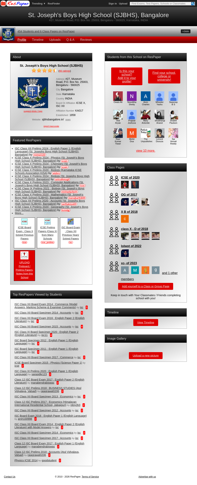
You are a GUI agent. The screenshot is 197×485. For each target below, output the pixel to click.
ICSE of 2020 (130, 177)
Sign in (113, 3)
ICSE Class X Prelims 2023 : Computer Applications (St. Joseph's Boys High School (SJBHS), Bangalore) (49, 184)
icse (16, 365)
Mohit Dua (132, 139)
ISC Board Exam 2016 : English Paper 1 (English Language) (50, 415)
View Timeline (145, 322)
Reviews (86, 39)
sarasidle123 (39, 374)
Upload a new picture (146, 355)
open (68, 119)
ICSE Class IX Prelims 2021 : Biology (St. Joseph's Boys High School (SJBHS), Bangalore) (49, 190)
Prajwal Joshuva (132, 121)
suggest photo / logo (33, 111)
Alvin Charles (145, 102)
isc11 (44, 335)
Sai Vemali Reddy (173, 140)
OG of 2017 (129, 194)
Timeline (37, 39)
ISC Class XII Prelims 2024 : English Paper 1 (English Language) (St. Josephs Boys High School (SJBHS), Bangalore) (48, 151)
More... (19, 213)
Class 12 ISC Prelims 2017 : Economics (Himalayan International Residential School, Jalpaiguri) (45, 403)
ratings (64, 70)
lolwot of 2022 (131, 246)
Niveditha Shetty (132, 102)
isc (81, 307)
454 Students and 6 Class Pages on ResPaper (46, 31)
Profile (22, 39)
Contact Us (9, 476)
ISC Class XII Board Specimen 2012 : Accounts (42, 410)
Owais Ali (118, 101)
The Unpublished (147, 139)
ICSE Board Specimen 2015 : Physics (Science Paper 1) (48, 362)
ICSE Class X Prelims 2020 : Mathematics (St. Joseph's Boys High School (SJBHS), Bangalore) (49, 196)
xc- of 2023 (129, 263)
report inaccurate (51, 126)
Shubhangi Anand (160, 121)
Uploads (55, 39)
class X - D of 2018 (134, 229)
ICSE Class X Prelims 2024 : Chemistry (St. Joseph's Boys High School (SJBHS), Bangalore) (51, 165)
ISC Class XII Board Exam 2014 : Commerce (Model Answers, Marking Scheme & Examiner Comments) (45, 306)
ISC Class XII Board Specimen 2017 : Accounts (42, 438)
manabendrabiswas (42, 382)
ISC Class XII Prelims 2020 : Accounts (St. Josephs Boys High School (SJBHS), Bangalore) (50, 202)
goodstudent (49, 460)
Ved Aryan (118, 121)
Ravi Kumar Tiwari (118, 140)
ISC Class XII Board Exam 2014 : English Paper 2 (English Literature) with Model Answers (49, 426)
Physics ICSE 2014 (26, 460)
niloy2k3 (75, 405)
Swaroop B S (173, 102)
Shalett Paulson (173, 121)
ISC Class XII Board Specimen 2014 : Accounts (42, 312)
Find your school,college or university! (164, 76)
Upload (123, 3)
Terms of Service (90, 476)
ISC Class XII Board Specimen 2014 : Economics (43, 432)
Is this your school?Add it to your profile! (127, 76)
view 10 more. (145, 150)
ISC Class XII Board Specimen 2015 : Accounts (42, 326)
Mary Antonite (145, 121)
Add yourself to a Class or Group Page (145, 286)
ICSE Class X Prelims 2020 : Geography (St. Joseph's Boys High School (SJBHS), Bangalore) (51, 208)
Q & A (70, 39)
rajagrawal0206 (50, 391)
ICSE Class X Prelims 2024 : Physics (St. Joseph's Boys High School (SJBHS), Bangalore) (49, 159)
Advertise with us (147, 476)
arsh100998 (25, 418)
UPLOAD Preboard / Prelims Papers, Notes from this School (24, 268)
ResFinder (54, 3)
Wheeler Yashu (159, 102)
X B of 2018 (129, 211)
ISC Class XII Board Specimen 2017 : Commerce (43, 357)
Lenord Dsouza (159, 139)
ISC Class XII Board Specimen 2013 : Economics (43, 396)
